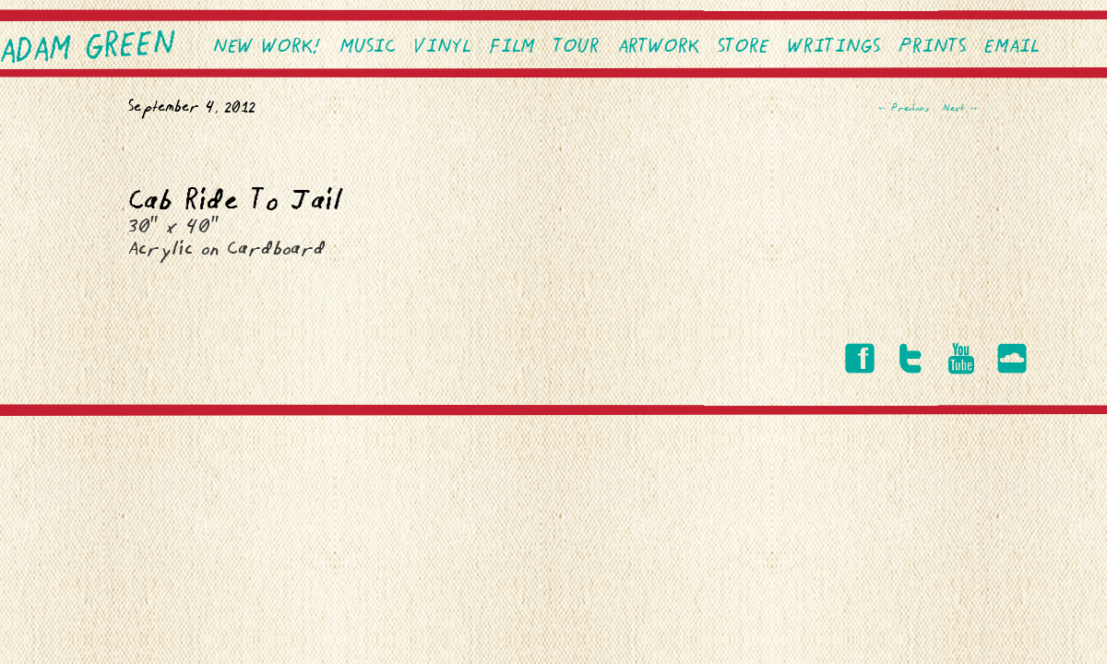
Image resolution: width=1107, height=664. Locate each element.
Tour (577, 47)
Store (743, 47)
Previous (902, 108)
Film (512, 47)
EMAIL (1011, 47)
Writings (834, 47)
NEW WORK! (267, 47)
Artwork (658, 47)
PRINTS (932, 47)
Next (961, 108)
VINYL (442, 47)
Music (367, 47)
